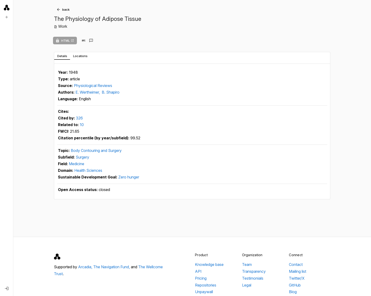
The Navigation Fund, (112, 266)
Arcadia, (85, 266)
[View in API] (83, 40)
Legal (246, 285)
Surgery (82, 157)
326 (79, 118)
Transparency (254, 271)
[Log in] (6, 288)
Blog (293, 291)
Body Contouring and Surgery (96, 150)
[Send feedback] (91, 40)
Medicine (76, 163)
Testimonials (252, 278)
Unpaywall (204, 291)
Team (247, 264)
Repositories (205, 285)
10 (82, 124)
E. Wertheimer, (88, 92)
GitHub (295, 285)
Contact (296, 264)
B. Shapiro (110, 92)
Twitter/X (297, 278)
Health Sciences (88, 170)
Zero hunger (128, 177)
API (198, 271)
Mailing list (297, 271)
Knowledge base (209, 264)
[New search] (6, 17)
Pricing (201, 278)
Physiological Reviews (93, 85)
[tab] (62, 56)
